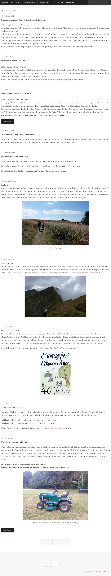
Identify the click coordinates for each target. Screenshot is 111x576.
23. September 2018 (10, 181)
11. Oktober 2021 (9, 16)
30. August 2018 (9, 259)
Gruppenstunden (59, 79)
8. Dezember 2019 (9, 152)
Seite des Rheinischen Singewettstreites (52, 428)
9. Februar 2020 (9, 130)
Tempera (97, 571)
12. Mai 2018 (8, 403)
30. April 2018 (8, 438)
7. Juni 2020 (7, 89)
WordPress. (105, 571)
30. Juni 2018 (8, 327)
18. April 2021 (8, 57)
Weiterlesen (8, 121)
